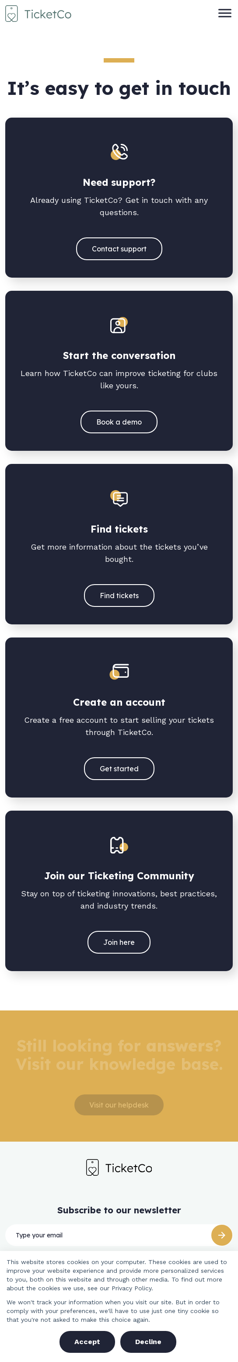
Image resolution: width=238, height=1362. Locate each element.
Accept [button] (87, 1342)
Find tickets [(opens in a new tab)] (119, 595)
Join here (119, 942)
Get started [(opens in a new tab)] (119, 768)
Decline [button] (148, 1342)
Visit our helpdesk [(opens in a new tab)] (119, 1105)
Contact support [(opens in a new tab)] (119, 248)
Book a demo (119, 422)
